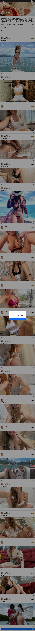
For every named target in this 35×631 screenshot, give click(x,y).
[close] (24, 312)
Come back (17, 319)
